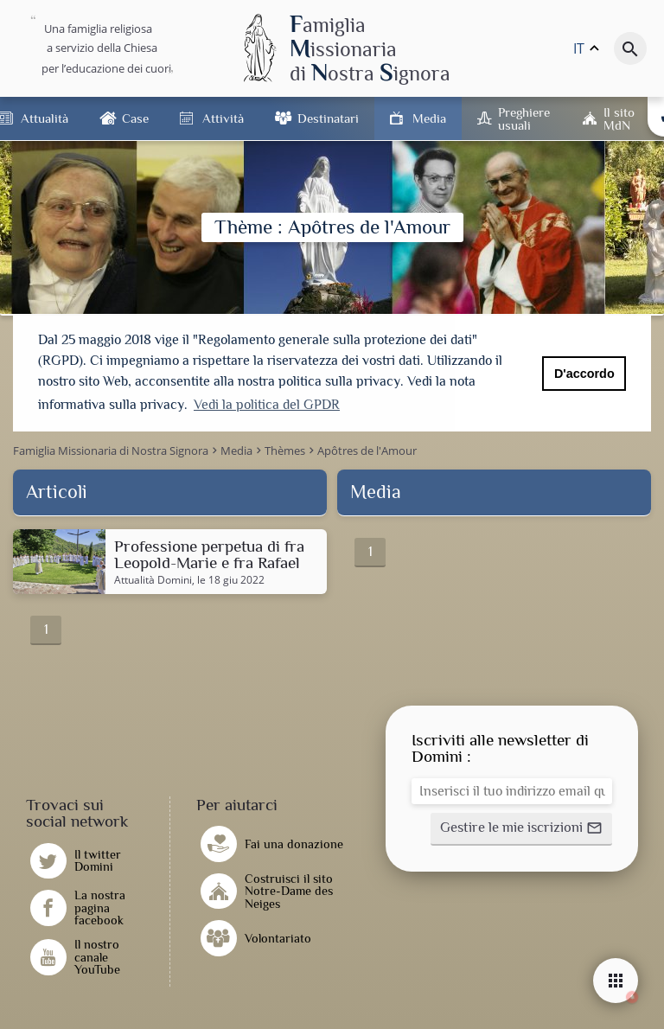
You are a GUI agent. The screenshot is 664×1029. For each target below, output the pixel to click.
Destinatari (328, 118)
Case (135, 118)
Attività (223, 118)
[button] (521, 826)
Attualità (44, 118)
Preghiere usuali (524, 118)
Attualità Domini (153, 578)
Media (429, 118)
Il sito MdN (619, 118)
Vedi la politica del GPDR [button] (267, 404)
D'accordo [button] (584, 373)
